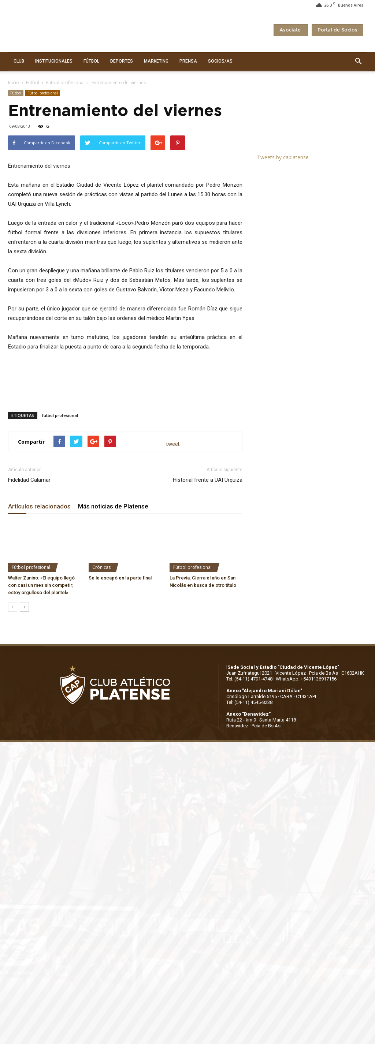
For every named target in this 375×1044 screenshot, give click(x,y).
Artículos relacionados (39, 506)
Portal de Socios (337, 30)
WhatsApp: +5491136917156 (306, 679)
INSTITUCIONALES (54, 61)
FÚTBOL (91, 61)
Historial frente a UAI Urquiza (207, 480)
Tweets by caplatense (283, 157)
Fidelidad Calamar (29, 480)
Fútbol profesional (65, 82)
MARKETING (156, 61)
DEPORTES (121, 61)
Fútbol (32, 82)
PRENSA (188, 61)
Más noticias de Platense (113, 506)
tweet (173, 443)
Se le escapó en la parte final (120, 578)
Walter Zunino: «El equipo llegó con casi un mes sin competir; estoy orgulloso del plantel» (41, 585)
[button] (358, 61)
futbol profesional (60, 415)
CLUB (19, 61)
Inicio (13, 82)
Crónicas (101, 567)
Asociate (290, 30)
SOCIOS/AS (220, 61)
